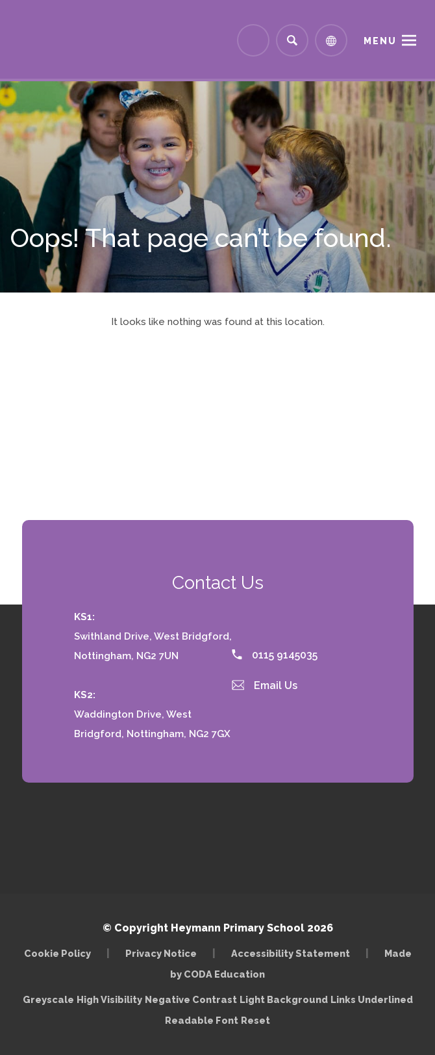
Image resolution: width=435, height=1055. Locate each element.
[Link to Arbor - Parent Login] (253, 40)
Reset (255, 1020)
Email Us (265, 685)
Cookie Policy (57, 953)
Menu (380, 41)
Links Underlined (371, 999)
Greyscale (48, 999)
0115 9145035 (274, 655)
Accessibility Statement (290, 953)
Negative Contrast (191, 999)
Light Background (284, 999)
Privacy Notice (161, 953)
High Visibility (109, 999)
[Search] (292, 40)
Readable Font (201, 1020)
